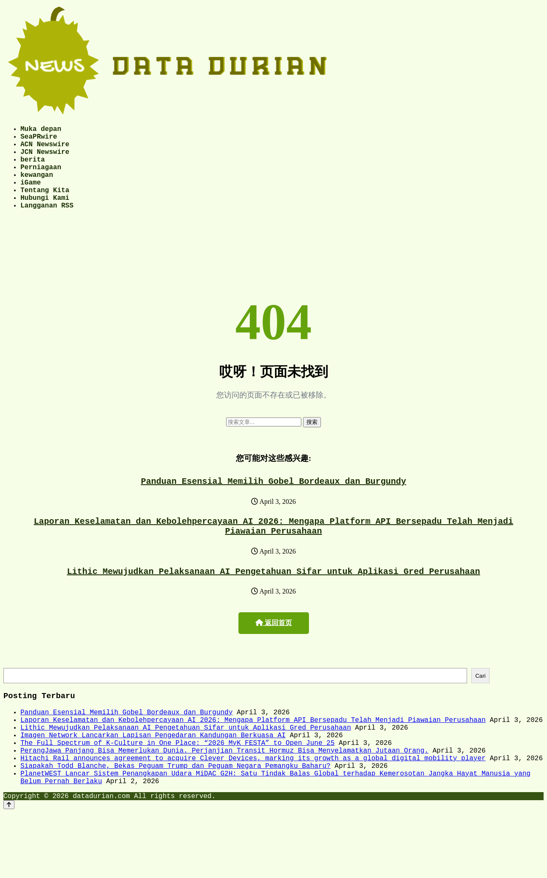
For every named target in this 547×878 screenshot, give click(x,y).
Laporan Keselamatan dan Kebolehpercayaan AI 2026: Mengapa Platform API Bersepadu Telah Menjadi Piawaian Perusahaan (273, 548)
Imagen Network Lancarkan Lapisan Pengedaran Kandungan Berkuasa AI (153, 770)
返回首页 (273, 648)
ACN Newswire (44, 148)
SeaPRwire (38, 139)
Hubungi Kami (44, 214)
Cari (480, 702)
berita (32, 167)
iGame (30, 195)
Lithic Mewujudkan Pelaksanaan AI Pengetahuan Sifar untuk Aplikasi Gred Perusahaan (273, 596)
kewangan (36, 186)
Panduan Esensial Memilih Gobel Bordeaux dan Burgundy (273, 501)
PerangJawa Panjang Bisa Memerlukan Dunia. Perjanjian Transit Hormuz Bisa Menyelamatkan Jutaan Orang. (224, 788)
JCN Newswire (44, 158)
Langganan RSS (47, 223)
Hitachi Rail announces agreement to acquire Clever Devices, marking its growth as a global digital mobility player (252, 798)
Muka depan (40, 130)
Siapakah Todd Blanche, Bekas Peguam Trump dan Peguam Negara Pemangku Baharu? (175, 807)
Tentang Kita (44, 205)
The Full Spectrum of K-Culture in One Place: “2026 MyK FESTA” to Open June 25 (177, 779)
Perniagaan (40, 177)
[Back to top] (8, 851)
